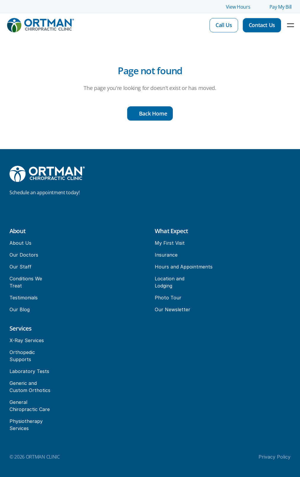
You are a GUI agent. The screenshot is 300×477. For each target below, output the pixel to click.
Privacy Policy (274, 457)
